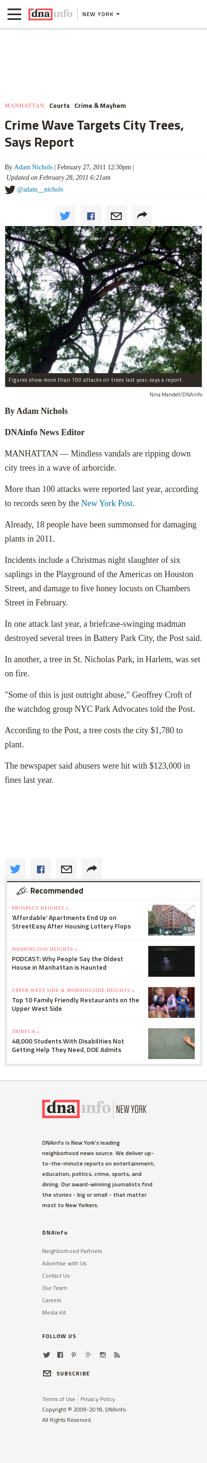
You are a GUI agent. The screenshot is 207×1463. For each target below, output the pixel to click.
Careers (52, 1300)
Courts (59, 105)
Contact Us (56, 1275)
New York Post (107, 503)
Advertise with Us (64, 1263)
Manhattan (25, 105)
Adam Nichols (33, 167)
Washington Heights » (45, 949)
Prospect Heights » (40, 908)
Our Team (55, 1287)
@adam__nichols (40, 189)
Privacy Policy (98, 1398)
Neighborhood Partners (72, 1250)
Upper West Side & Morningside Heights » (73, 990)
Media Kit (54, 1312)
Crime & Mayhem (100, 105)
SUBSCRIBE (66, 1373)
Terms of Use (58, 1398)
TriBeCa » (26, 1031)
